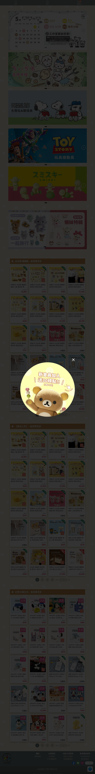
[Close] (73, 359)
